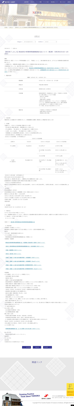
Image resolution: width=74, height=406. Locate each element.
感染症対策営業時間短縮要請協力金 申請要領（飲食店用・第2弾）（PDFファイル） (25, 242)
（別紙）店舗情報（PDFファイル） (14, 250)
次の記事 (46, 347)
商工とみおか (62, 1)
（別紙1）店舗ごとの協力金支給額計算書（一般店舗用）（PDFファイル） (22, 257)
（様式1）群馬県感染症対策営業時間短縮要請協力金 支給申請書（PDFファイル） (25, 246)
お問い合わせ (70, 392)
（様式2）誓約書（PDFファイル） (13, 254)
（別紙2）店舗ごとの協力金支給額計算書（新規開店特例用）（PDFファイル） (24, 265)
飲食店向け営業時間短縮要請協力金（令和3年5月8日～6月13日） (44, 68)
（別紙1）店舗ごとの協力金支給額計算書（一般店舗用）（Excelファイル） (23, 261)
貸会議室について (54, 1)
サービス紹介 (46, 1)
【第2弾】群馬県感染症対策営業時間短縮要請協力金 (23, 222)
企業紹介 (69, 1)
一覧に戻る (37, 347)
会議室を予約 (70, 386)
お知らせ (32, 1)
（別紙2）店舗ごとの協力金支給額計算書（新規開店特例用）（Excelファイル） (24, 269)
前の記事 (28, 347)
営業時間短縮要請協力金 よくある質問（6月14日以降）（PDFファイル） (23, 328)
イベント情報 (38, 1)
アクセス (70, 394)
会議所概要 (26, 1)
